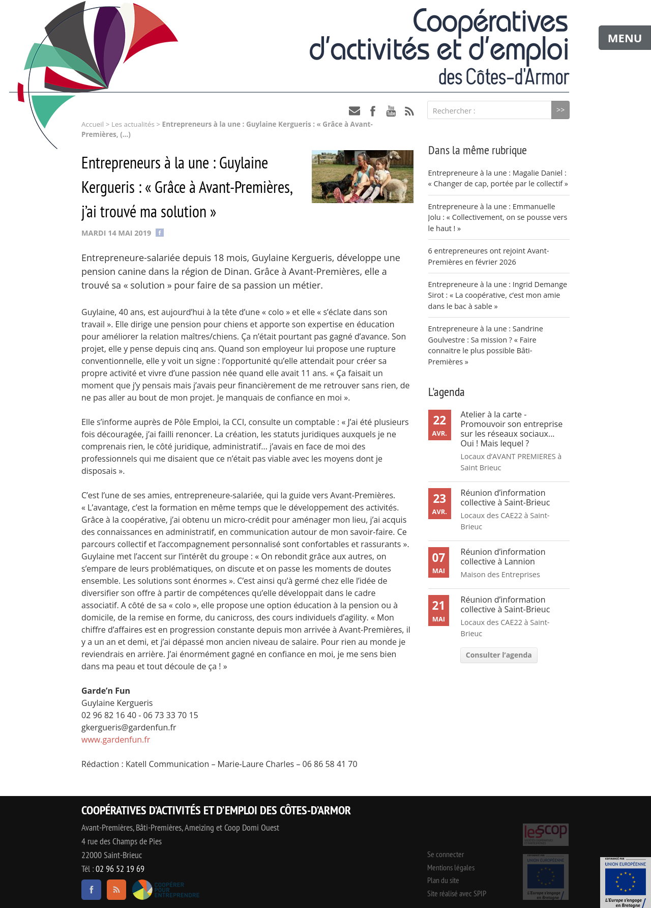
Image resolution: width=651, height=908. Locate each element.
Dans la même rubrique (477, 149)
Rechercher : (454, 111)
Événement (625, 882)
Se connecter (445, 854)
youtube (391, 111)
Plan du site (443, 880)
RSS (409, 111)
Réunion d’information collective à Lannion (503, 556)
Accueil (92, 124)
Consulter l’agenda (499, 655)
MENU (625, 37)
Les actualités (133, 124)
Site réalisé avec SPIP (456, 893)
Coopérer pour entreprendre (165, 889)
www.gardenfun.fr (115, 739)
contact (354, 111)
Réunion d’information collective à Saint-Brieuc (505, 497)
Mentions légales (451, 867)
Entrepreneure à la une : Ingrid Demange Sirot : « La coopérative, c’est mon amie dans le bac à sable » (497, 295)
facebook (373, 111)
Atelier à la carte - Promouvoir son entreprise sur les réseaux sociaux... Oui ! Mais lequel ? (512, 429)
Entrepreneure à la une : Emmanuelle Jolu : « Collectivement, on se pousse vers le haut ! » (498, 217)
